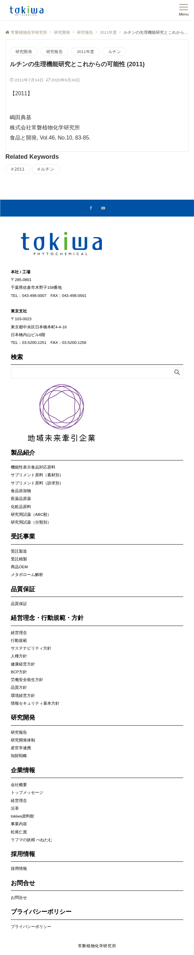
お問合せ (19, 897)
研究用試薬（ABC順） (31, 514)
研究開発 (24, 51)
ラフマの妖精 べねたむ (31, 839)
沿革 (15, 808)
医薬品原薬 (21, 498)
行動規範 (19, 640)
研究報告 (54, 51)
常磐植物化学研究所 (97, 946)
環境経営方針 (23, 695)
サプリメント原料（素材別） (37, 475)
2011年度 (85, 51)
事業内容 (19, 824)
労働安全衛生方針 (27, 679)
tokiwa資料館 (22, 816)
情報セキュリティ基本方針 (35, 703)
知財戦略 (19, 755)
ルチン (114, 51)
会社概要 (19, 784)
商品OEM (19, 566)
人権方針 (19, 656)
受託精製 (19, 559)
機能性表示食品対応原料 (33, 467)
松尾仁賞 (19, 832)
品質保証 (19, 603)
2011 (20, 169)
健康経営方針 (23, 664)
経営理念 (19, 632)
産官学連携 (21, 748)
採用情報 (19, 868)
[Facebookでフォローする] (91, 208)
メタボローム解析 (27, 574)
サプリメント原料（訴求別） (37, 483)
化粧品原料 (21, 506)
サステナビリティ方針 (31, 648)
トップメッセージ (27, 792)
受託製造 (19, 551)
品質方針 (19, 687)
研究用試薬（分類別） (31, 522)
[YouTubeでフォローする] (103, 208)
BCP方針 (19, 672)
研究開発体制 (23, 740)
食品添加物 (21, 490)
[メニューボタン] (184, 10)
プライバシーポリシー (31, 926)
